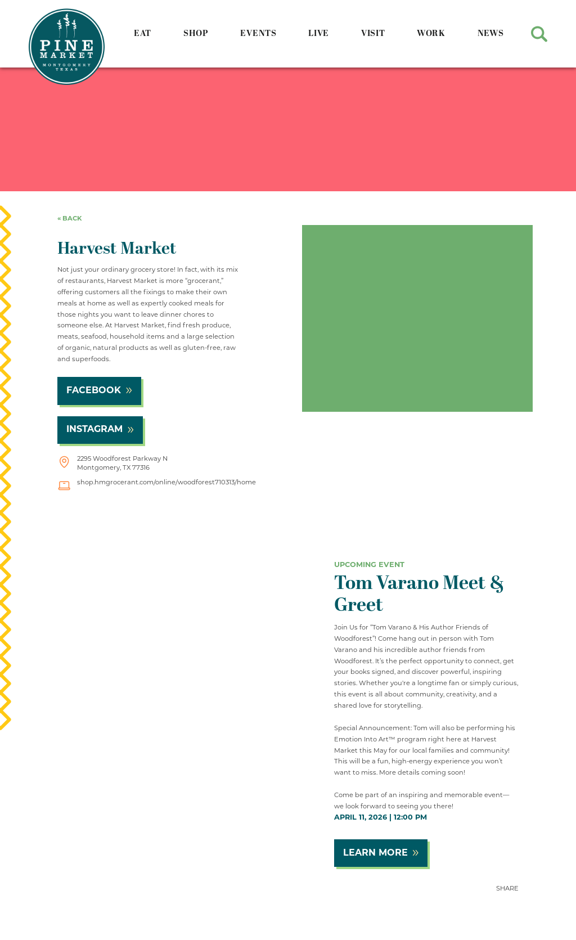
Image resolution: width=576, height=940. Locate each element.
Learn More (375, 853)
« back (69, 218)
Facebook (93, 390)
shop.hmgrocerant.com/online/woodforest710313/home (166, 482)
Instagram (94, 429)
